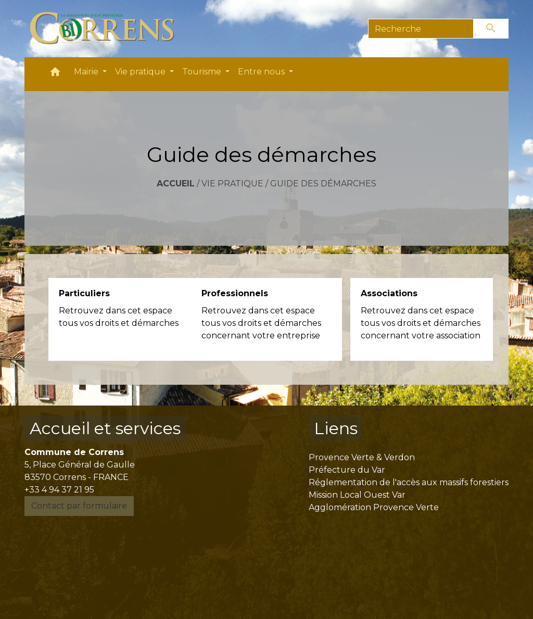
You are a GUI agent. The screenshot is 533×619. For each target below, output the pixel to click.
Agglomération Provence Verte (374, 507)
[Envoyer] (491, 29)
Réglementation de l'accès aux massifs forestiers (409, 482)
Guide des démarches (323, 183)
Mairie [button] (87, 72)
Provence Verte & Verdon (362, 457)
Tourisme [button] (202, 72)
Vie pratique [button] (141, 72)
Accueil (176, 183)
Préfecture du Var (347, 470)
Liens (336, 428)
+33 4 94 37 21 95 (59, 490)
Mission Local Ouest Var (357, 495)
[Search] (421, 29)
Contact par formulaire (79, 506)
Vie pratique (232, 183)
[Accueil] (108, 28)
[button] (55, 74)
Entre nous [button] (262, 72)
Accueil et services (105, 428)
